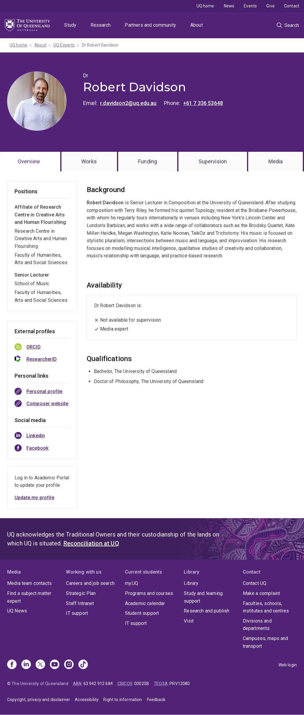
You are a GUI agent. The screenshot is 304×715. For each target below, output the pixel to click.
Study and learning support (203, 597)
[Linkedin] (26, 665)
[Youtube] (54, 665)
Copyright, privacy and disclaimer (38, 699)
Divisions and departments (257, 624)
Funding (147, 161)
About (196, 25)
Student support (142, 613)
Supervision (213, 161)
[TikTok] (83, 665)
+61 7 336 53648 (203, 103)
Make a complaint (261, 593)
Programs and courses (149, 593)
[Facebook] (12, 665)
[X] (40, 665)
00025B (141, 683)
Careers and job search (90, 583)
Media (275, 161)
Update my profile (34, 497)
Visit (189, 621)
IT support (77, 613)
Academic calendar (145, 603)
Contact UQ (255, 583)
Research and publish (206, 611)
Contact (291, 6)
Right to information (122, 699)
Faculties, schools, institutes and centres (266, 607)
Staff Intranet (80, 603)
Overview (29, 161)
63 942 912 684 (98, 683)
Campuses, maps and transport (265, 642)
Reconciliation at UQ (91, 543)
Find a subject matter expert (29, 597)
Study (70, 25)
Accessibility (87, 699)
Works (89, 161)
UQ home (205, 6)
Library (191, 583)
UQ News (17, 611)
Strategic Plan (81, 593)
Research (100, 25)
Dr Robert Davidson (100, 45)
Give (270, 6)
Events (250, 6)
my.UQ (131, 583)
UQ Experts (64, 45)
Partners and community (150, 25)
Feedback (156, 699)
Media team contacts (29, 583)
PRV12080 (180, 683)
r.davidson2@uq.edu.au (128, 103)
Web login (287, 665)
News (229, 6)
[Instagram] (69, 665)
